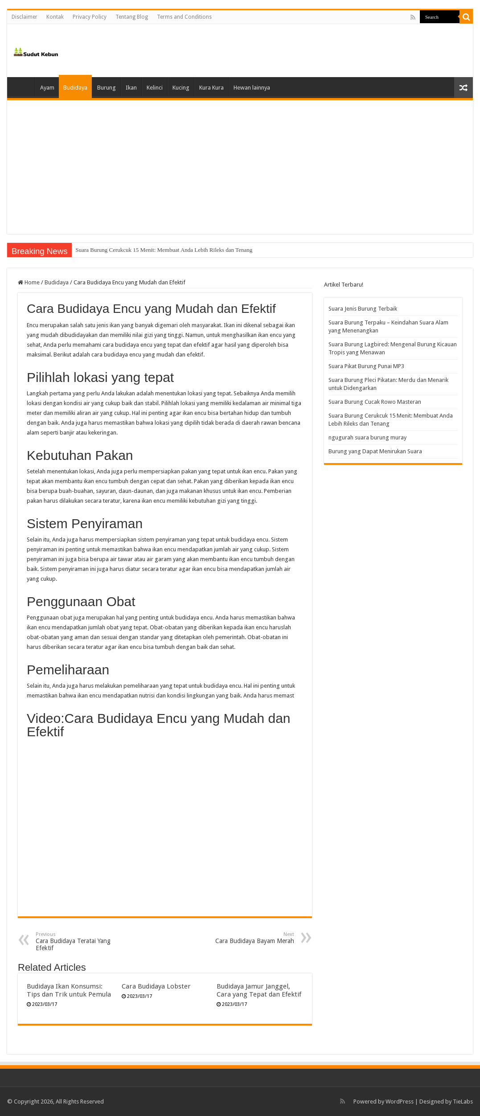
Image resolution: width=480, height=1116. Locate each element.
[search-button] (466, 17)
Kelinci (155, 87)
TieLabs (463, 1101)
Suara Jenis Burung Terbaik (362, 308)
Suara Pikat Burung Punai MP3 (366, 366)
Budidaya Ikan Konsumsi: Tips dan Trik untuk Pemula (69, 990)
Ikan (131, 87)
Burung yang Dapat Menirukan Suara (375, 451)
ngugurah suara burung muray (367, 437)
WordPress (400, 1101)
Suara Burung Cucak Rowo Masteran (118, 249)
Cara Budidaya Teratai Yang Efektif (81, 941)
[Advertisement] (240, 167)
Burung (106, 87)
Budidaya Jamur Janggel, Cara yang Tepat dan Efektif (259, 990)
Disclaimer (24, 17)
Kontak (55, 17)
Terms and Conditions (184, 17)
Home (23, 86)
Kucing (180, 87)
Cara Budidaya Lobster (156, 986)
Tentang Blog (131, 17)
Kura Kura (211, 87)
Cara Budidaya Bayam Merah (248, 937)
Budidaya (75, 87)
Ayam (47, 87)
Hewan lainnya (252, 87)
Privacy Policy (90, 17)
